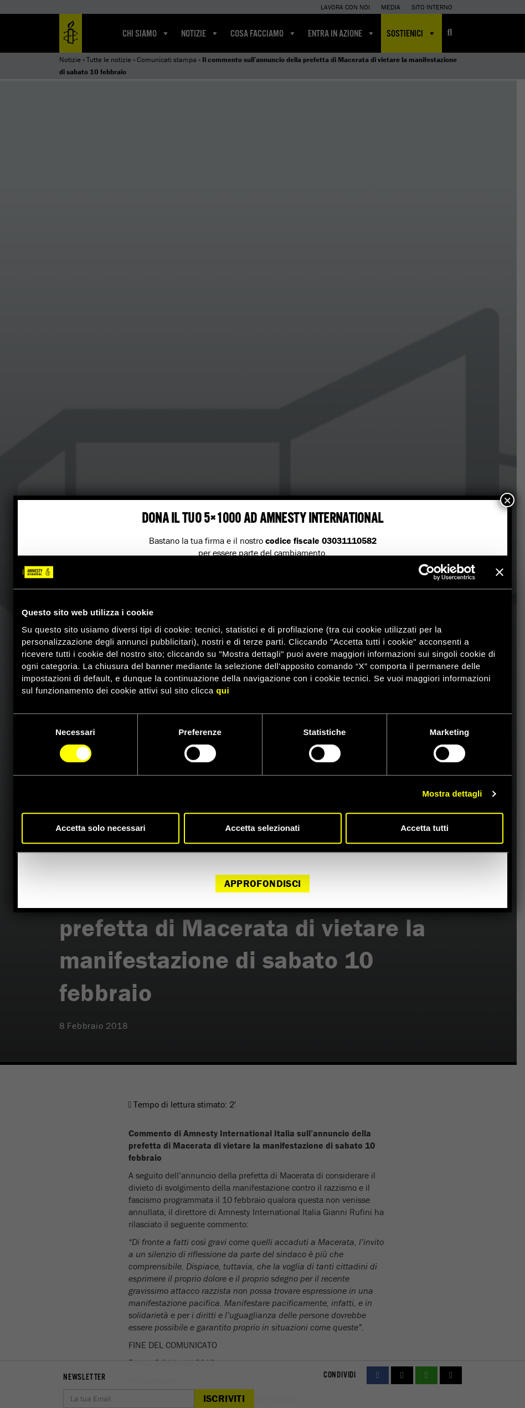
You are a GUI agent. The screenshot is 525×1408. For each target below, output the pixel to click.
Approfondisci (262, 883)
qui (222, 690)
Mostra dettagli (452, 793)
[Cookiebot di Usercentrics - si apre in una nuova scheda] (426, 572)
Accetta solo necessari (100, 828)
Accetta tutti (424, 828)
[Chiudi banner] (499, 572)
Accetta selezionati (262, 828)
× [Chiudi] (507, 500)
